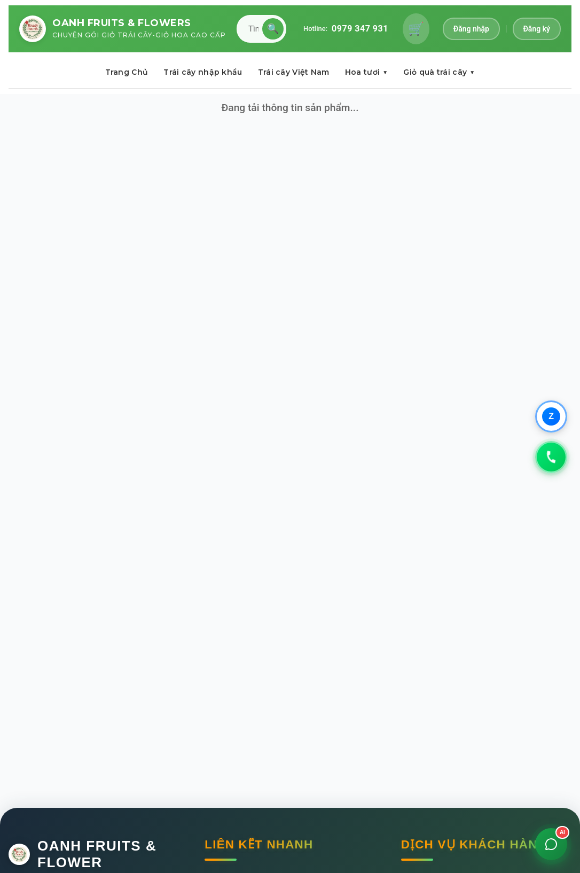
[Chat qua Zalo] (551, 416)
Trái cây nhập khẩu (202, 72)
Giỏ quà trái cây (439, 72)
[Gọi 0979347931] (551, 457)
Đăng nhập (471, 29)
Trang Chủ (126, 72)
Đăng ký (536, 29)
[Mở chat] (551, 844)
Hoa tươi (366, 72)
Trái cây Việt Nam (294, 72)
